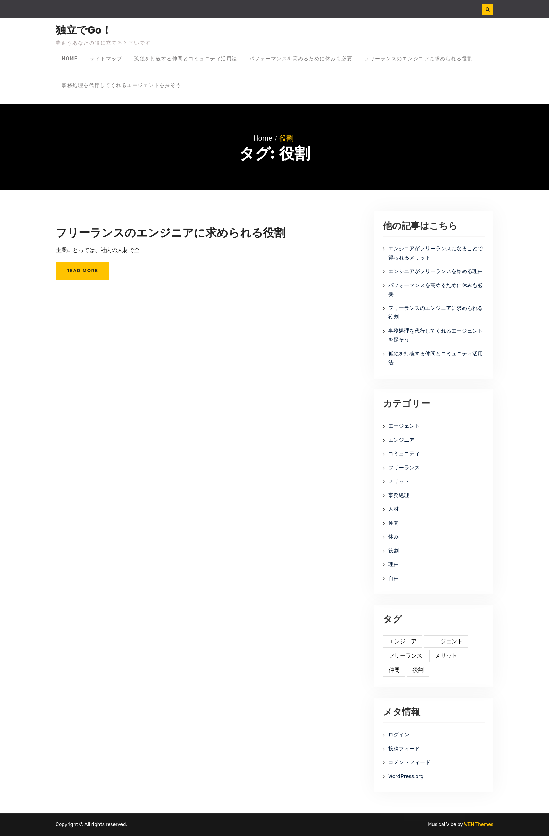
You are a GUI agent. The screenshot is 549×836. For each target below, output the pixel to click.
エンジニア (401, 440)
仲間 (393, 523)
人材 (393, 509)
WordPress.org (405, 776)
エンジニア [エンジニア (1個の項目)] (403, 641)
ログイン (398, 735)
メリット (398, 481)
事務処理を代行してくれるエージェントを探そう (121, 85)
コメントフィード (409, 762)
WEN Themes (478, 825)
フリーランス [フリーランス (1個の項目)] (405, 655)
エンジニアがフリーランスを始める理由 (435, 271)
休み (393, 536)
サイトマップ (106, 59)
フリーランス (404, 467)
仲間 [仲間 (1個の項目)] (394, 670)
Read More (82, 270)
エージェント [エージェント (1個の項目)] (446, 641)
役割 (393, 551)
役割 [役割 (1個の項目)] (418, 670)
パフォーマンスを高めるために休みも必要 (301, 59)
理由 (393, 564)
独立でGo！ (84, 30)
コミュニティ (404, 453)
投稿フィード (404, 749)
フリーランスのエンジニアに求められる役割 (418, 59)
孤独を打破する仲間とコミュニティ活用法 (185, 59)
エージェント (404, 426)
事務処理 (398, 495)
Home (70, 59)
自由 (393, 578)
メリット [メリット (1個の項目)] (446, 655)
